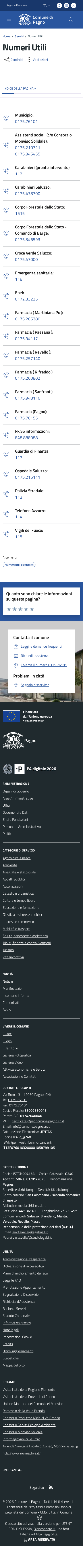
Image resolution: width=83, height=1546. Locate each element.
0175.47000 (26, 259)
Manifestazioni (13, 988)
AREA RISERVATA (39, 1539)
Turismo (8, 950)
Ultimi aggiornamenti (18, 1351)
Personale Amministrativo (22, 826)
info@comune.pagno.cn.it (31, 1126)
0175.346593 (27, 239)
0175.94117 (26, 338)
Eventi (7, 1034)
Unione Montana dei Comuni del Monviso (33, 1403)
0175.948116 (27, 398)
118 (18, 279)
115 (18, 536)
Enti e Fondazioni (15, 819)
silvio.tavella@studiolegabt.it (31, 1237)
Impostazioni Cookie (17, 1336)
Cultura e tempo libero (19, 900)
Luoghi (7, 1041)
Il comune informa (16, 995)
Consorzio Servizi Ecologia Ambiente (29, 1424)
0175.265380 (27, 319)
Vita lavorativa (13, 957)
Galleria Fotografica (17, 1055)
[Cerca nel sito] (71, 19)
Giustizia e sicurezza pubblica (23, 914)
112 (18, 173)
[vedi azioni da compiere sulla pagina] (37, 59)
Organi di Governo (16, 791)
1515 (20, 213)
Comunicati (11, 1002)
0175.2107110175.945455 (27, 150)
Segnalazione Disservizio (21, 1294)
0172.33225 (26, 299)
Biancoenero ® (44, 1528)
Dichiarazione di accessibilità (23, 1266)
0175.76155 (26, 418)
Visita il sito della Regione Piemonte (29, 1389)
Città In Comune (60, 1512)
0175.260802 (27, 378)
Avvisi (7, 1009)
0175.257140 (27, 358)
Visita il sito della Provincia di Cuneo (29, 1396)
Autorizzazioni (13, 886)
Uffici (6, 805)
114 (18, 516)
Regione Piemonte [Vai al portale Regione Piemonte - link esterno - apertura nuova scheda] (17, 5)
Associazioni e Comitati (19, 1076)
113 (18, 497)
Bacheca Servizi (14, 1308)
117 (18, 457)
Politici (7, 833)
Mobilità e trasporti (16, 928)
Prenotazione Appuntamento (24, 1287)
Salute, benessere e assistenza (25, 935)
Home (6, 36)
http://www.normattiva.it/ (22, 1453)
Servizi (19, 36)
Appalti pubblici (14, 879)
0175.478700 (27, 193)
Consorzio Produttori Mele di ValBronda (31, 1417)
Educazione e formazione (21, 907)
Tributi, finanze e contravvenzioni (27, 942)
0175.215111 (27, 477)
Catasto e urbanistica (18, 893)
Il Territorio (10, 1048)
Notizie (8, 981)
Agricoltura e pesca (17, 858)
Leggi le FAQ (12, 1280)
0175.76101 (26, 121)
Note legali (11, 1329)
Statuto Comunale (16, 1315)
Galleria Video (13, 1062)
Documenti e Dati (15, 812)
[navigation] (9, 19)
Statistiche (11, 1358)
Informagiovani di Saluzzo (21, 1439)
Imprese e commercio (18, 921)
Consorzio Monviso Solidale (22, 1432)
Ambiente (10, 865)
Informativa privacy (17, 1322)
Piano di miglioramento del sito (25, 1273)
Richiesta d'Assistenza (19, 1301)
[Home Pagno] (39, 19)
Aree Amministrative (18, 798)
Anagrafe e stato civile (19, 872)
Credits (8, 1344)
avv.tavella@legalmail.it (30, 1232)
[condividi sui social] (13, 59)
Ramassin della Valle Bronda (24, 1410)
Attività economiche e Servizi (24, 1069)
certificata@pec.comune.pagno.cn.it (38, 1121)
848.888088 (26, 437)
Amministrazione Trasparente (24, 1259)
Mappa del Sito (14, 1365)
